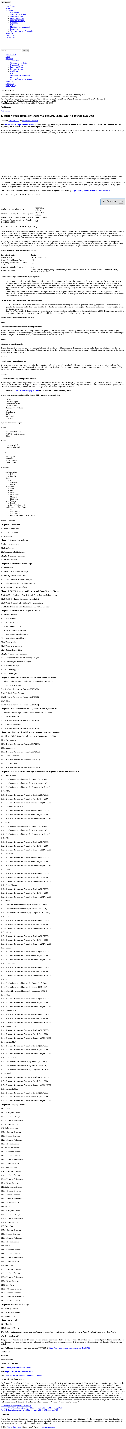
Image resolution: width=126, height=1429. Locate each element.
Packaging (14, 29)
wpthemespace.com (48, 1427)
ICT (11, 25)
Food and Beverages (17, 21)
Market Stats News (14, 1427)
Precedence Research (30, 121)
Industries (9, 10)
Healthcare (14, 23)
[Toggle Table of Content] (120, 202)
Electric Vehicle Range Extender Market (16, 1406)
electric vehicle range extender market (19, 125)
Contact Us (10, 35)
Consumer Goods (16, 17)
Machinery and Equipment (20, 27)
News (8, 8)
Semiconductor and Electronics (21, 31)
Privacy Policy (11, 37)
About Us (9, 33)
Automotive (14, 12)
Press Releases (11, 6)
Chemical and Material (18, 14)
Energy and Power (17, 19)
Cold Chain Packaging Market (27, 391)
